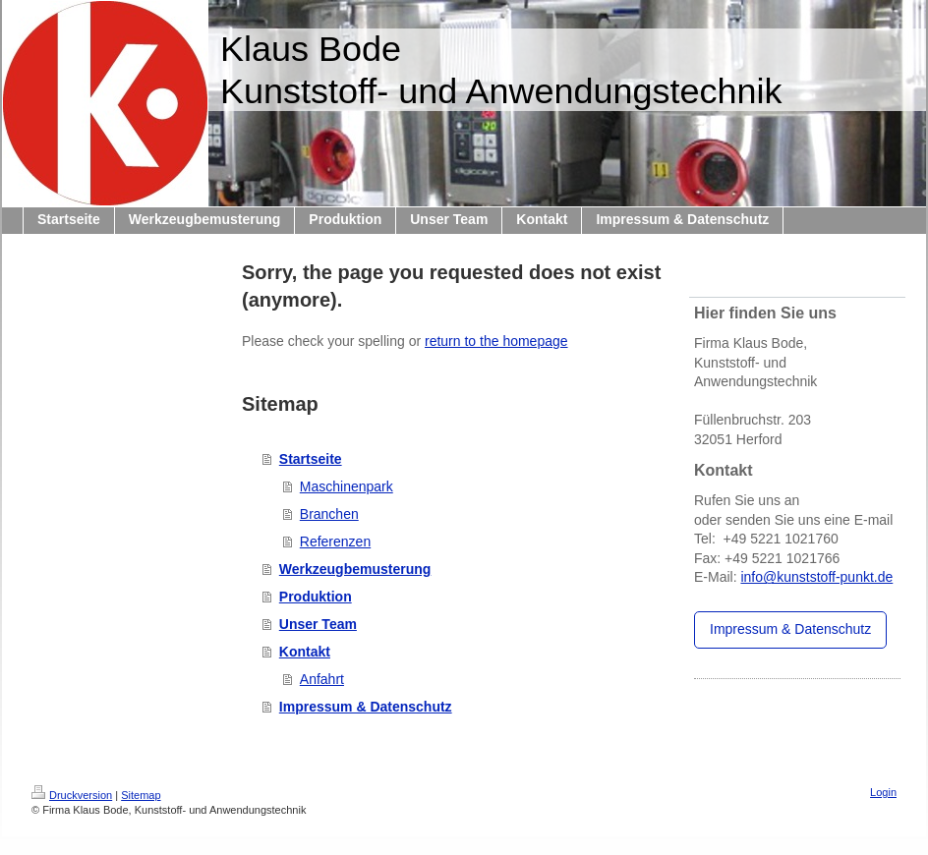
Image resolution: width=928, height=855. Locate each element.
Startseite (310, 459)
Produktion (315, 596)
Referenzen (335, 541)
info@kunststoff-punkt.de (816, 577)
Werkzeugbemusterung (355, 569)
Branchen (329, 514)
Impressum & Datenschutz (365, 706)
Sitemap (140, 795)
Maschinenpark (346, 486)
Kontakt (304, 651)
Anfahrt (322, 679)
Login (883, 792)
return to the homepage (496, 341)
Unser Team (318, 624)
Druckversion (71, 795)
